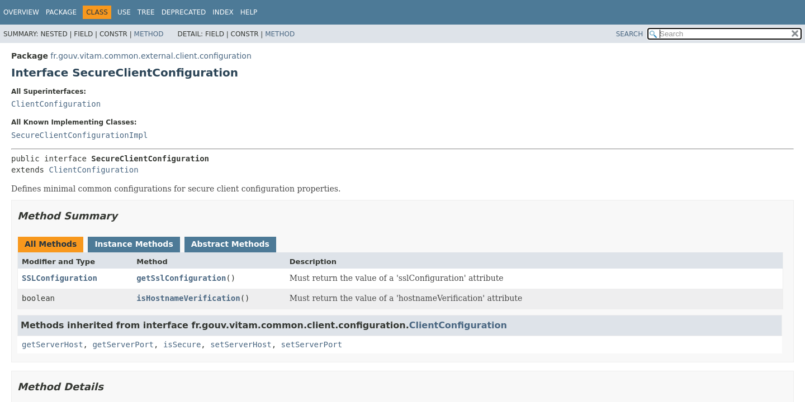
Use (124, 12)
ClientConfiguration (56, 103)
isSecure (182, 344)
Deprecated (184, 12)
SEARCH (629, 34)
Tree (146, 12)
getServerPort (123, 344)
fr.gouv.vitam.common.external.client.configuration (150, 55)
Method (149, 34)
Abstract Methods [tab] (230, 244)
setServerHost (241, 344)
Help (249, 12)
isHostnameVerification (188, 298)
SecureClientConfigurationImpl (79, 135)
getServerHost (52, 344)
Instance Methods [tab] (133, 244)
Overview (21, 12)
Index (223, 12)
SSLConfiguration (59, 278)
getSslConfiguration (181, 278)
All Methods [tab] (51, 244)
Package (61, 12)
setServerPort (312, 344)
